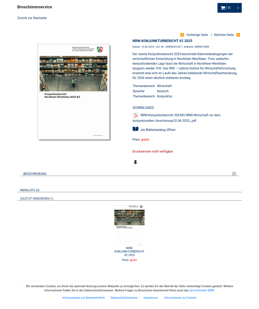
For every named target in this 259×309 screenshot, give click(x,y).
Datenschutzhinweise (124, 297)
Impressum (151, 297)
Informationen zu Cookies (180, 297)
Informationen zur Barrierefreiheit (83, 297)
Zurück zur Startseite (32, 18)
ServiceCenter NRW (201, 290)
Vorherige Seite (197, 35)
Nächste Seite (224, 35)
